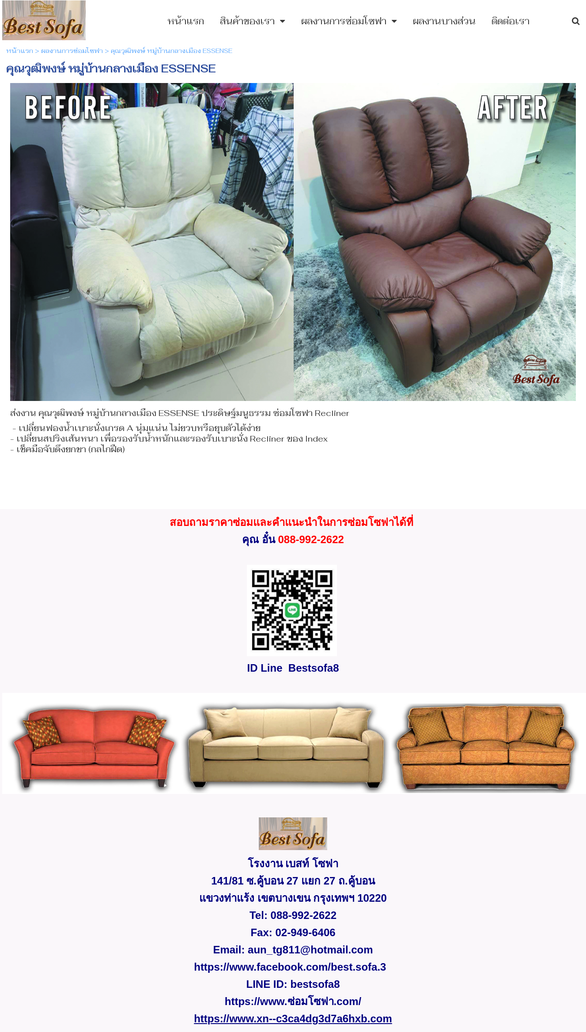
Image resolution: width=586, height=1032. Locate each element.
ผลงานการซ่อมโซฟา (72, 51)
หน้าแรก (19, 51)
